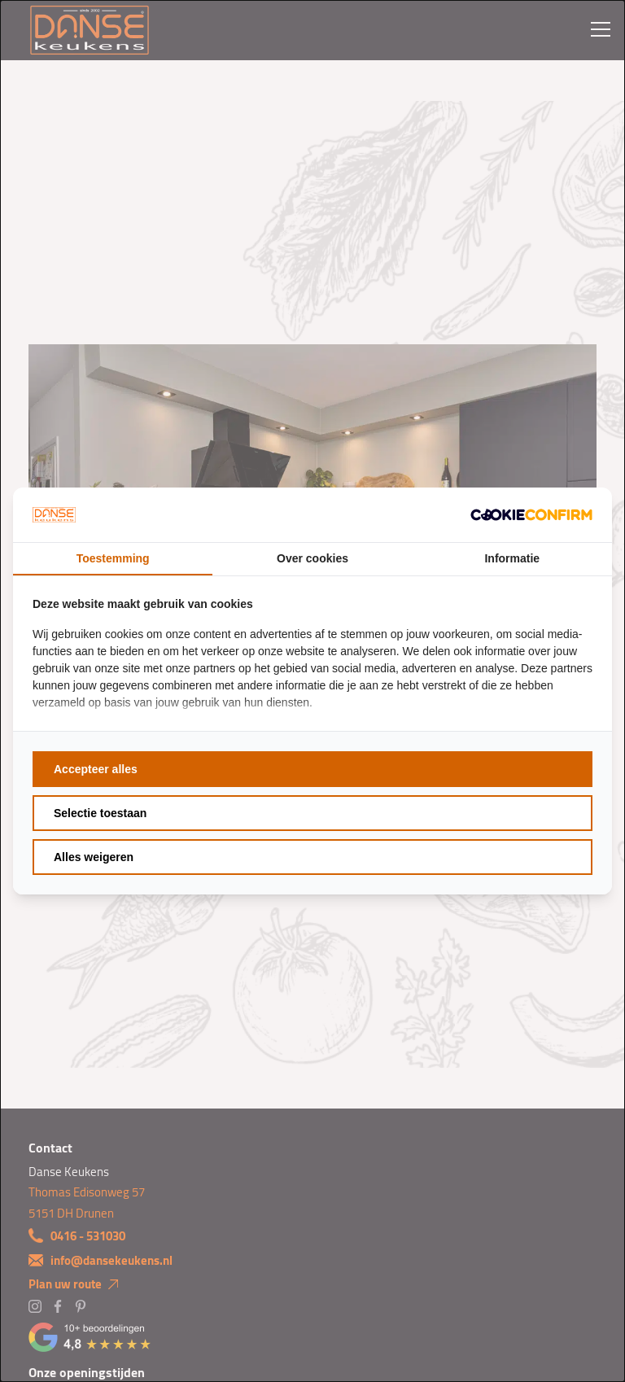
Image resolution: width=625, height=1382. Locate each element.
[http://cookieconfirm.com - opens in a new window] (531, 515)
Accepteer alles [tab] (96, 769)
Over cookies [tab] (312, 558)
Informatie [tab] (512, 558)
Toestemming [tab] (113, 558)
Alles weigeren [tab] (93, 857)
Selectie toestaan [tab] (100, 813)
